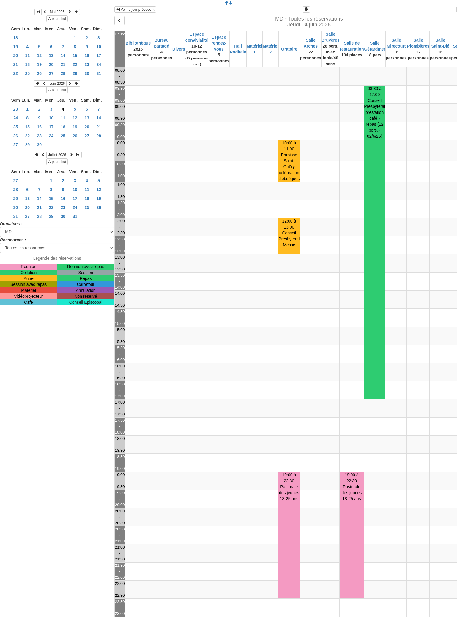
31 (98, 73)
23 (86, 64)
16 (86, 55)
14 (63, 55)
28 (63, 73)
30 (86, 73)
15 (75, 55)
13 (51, 55)
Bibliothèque (138, 43)
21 (15, 64)
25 (27, 73)
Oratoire (289, 49)
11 (27, 55)
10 (98, 46)
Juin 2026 (57, 83)
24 (98, 64)
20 (15, 55)
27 (51, 73)
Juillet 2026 (57, 155)
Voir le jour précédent (135, 9)
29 (75, 73)
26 (39, 73)
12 (39, 55)
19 (15, 46)
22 (75, 64)
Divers (178, 49)
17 (98, 55)
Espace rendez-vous (219, 43)
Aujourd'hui (57, 19)
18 (15, 37)
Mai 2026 (57, 12)
